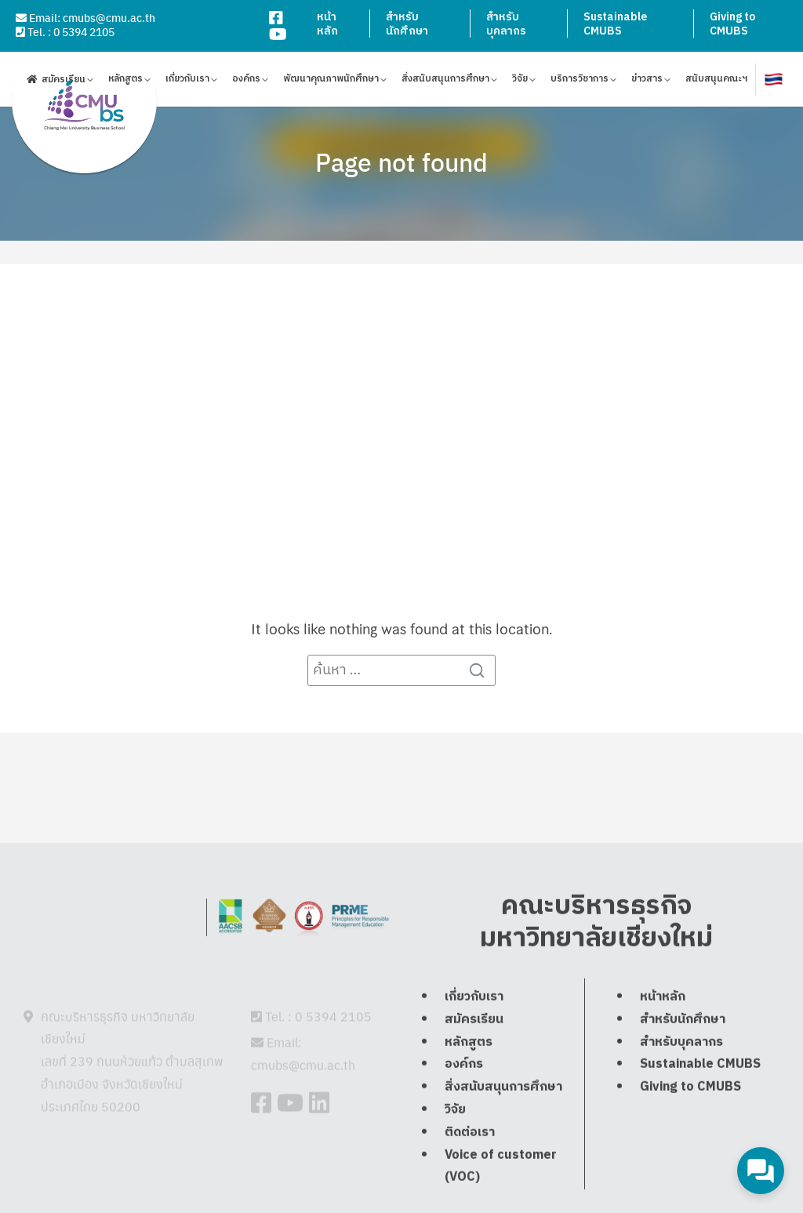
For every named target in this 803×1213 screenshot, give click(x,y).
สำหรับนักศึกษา (407, 24)
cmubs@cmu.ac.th (109, 17)
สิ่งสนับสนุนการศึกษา (445, 81)
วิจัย (520, 81)
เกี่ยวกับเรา (187, 81)
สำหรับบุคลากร (506, 24)
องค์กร (246, 81)
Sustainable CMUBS (615, 24)
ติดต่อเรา (470, 1171)
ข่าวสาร (647, 81)
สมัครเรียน (63, 81)
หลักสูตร (125, 81)
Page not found (401, 161)
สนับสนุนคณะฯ (716, 81)
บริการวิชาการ (579, 81)
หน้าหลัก (327, 24)
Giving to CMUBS (732, 24)
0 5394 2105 (83, 31)
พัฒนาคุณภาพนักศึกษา (331, 81)
